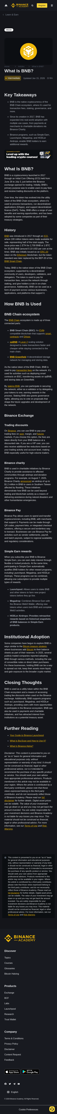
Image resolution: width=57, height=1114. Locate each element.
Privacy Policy (11, 1044)
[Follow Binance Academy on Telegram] (14, 1084)
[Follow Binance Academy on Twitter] (10, 1084)
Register (42, 5)
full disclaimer (14, 893)
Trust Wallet (10, 1019)
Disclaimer (9, 1049)
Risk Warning (29, 915)
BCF (6, 998)
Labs (6, 1003)
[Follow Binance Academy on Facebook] (5, 1084)
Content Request (12, 1054)
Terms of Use (13, 915)
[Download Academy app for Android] (30, 1072)
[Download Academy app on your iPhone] (12, 1072)
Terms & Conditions (13, 1038)
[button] (52, 5)
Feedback (9, 1060)
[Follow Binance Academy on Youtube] (19, 1084)
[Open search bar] (32, 5)
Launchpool (10, 1009)
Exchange (9, 993)
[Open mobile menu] (52, 5)
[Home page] (19, 5)
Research (9, 1014)
